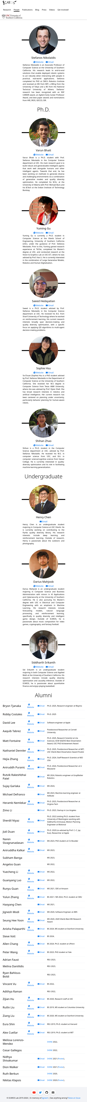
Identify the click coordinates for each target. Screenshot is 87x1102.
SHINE (49, 1042)
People (16, 10)
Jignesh (45, 1098)
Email (50, 62)
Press (44, 10)
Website (38, 62)
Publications (27, 10)
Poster (61, 1058)
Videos (52, 10)
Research (7, 10)
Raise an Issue (74, 1098)
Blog (37, 10)
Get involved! (63, 10)
